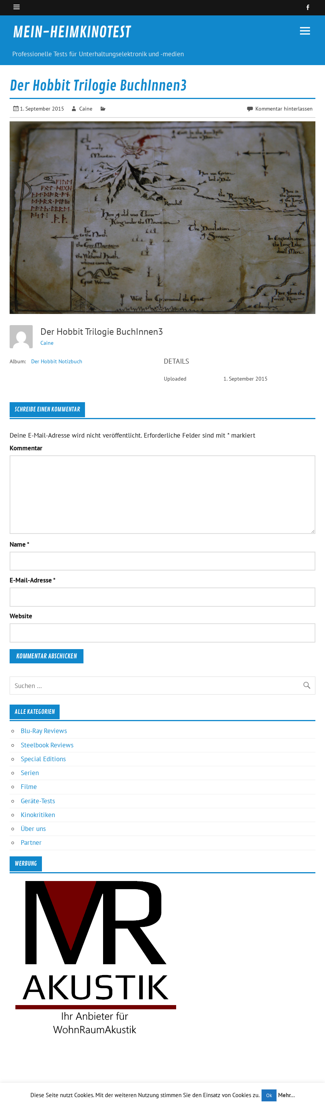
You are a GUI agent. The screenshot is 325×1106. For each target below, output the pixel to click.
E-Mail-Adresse (32, 580)
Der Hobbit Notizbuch (56, 361)
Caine (85, 108)
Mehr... (286, 1095)
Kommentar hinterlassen (284, 108)
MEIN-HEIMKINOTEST (71, 32)
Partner (31, 842)
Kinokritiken (38, 815)
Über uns (33, 828)
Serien (30, 773)
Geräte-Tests (38, 801)
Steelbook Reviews (47, 745)
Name (19, 544)
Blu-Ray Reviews (44, 731)
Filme (29, 786)
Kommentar (26, 448)
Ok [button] (269, 1095)
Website (21, 616)
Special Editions (43, 759)
